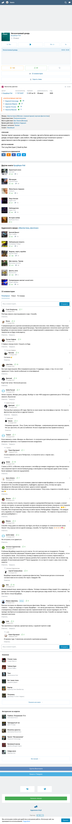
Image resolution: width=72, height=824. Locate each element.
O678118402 (10, 535)
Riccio (8, 321)
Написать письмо (36, 798)
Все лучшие (35, 759)
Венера (24, 121)
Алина (8, 462)
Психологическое (20, 118)
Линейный (10, 128)
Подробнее (26, 821)
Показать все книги (35, 702)
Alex (7, 585)
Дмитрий (9, 378)
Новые (13, 296)
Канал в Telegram (36, 774)
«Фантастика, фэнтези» (28, 228)
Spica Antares (10, 478)
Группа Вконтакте (36, 769)
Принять (65, 820)
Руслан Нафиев (11, 339)
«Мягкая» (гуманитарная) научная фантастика (32, 116)
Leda (7, 621)
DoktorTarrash (10, 390)
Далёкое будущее (20, 123)
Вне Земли (17, 121)
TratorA (8, 435)
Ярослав (11, 352)
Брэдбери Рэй (16, 35)
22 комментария (36, 74)
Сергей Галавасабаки (15, 571)
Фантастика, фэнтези (9, 87)
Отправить (64, 304)
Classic (10, 421)
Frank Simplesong (12, 309)
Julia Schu (9, 364)
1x (65, 44)
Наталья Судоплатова (13, 547)
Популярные (5, 296)
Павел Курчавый (14, 450)
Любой (17, 125)
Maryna (8, 498)
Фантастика (11, 116)
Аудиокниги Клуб (36, 806)
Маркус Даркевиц (15, 601)
